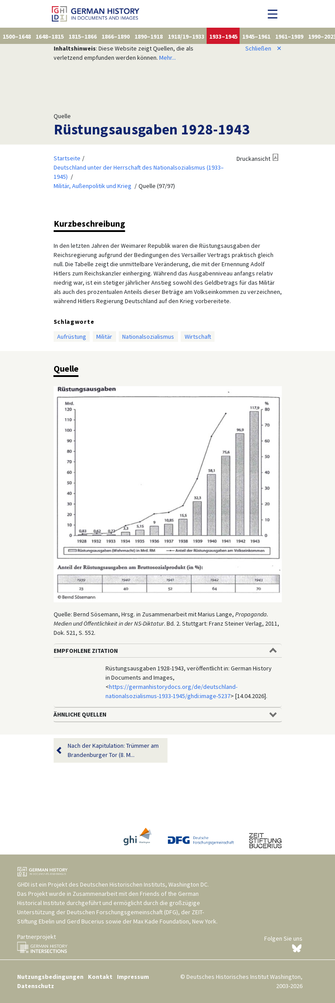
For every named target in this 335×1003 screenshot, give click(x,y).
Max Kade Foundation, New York (174, 921)
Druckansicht (253, 159)
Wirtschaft (198, 336)
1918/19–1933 (186, 36)
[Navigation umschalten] (275, 14)
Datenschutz (35, 986)
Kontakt (100, 977)
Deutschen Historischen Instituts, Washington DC (144, 884)
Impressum (133, 977)
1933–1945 (223, 36)
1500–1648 (17, 36)
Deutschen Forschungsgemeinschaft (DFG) (122, 912)
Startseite (67, 158)
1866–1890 (116, 36)
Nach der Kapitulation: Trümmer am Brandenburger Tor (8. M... (113, 750)
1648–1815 (50, 36)
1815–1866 (83, 36)
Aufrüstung (71, 336)
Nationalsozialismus (148, 336)
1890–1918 (149, 36)
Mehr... (167, 58)
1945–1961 (256, 36)
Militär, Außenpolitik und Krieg (92, 186)
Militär (104, 336)
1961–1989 (289, 36)
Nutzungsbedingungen (50, 977)
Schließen (263, 48)
